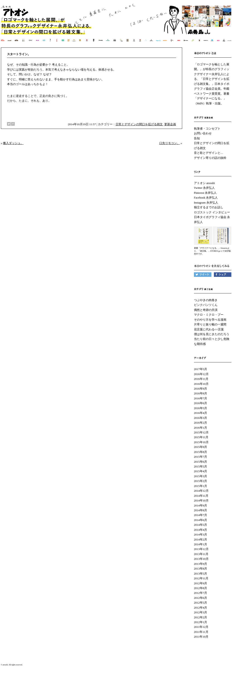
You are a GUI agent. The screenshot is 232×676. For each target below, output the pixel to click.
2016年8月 (200, 393)
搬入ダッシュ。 (13, 143)
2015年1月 (200, 486)
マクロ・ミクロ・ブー (208, 314)
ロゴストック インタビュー (212, 212)
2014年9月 (200, 505)
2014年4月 (200, 529)
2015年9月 (200, 447)
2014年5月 (200, 524)
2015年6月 (200, 461)
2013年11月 (201, 554)
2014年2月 (200, 539)
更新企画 (170, 124)
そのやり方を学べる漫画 (210, 319)
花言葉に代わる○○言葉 (209, 329)
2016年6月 (200, 403)
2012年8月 (200, 588)
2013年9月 (200, 563)
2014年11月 (201, 495)
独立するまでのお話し (208, 207)
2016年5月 (200, 408)
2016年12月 (201, 374)
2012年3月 (200, 612)
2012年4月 (200, 607)
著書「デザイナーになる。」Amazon (210, 248)
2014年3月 (200, 534)
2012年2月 (200, 617)
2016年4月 (200, 413)
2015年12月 (201, 432)
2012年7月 (200, 593)
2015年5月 (200, 466)
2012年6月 (200, 598)
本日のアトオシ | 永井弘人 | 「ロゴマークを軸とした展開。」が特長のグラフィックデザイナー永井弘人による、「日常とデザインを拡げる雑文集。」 (116, 26)
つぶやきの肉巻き (206, 300)
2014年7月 (200, 515)
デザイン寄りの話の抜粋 (210, 158)
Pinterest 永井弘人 (205, 192)
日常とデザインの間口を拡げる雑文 (139, 124)
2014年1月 (200, 544)
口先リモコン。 (169, 143)
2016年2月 (200, 422)
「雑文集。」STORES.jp (209, 251)
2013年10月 (201, 558)
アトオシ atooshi (204, 183)
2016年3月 (200, 418)
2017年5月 (200, 369)
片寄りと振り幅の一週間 (210, 324)
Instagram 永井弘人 (206, 202)
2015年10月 (201, 442)
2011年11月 (201, 632)
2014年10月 (201, 500)
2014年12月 (201, 490)
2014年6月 (200, 520)
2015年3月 (200, 476)
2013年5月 (200, 573)
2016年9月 (200, 388)
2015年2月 (200, 481)
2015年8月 (200, 452)
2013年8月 (200, 568)
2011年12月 (201, 627)
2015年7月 (200, 456)
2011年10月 (201, 636)
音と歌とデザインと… (208, 153)
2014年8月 (200, 510)
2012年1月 (200, 622)
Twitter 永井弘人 (204, 187)
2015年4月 (200, 471)
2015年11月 (201, 437)
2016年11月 (201, 379)
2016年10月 (201, 384)
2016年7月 (200, 398)
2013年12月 (201, 549)
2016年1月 (200, 427)
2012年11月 (201, 578)
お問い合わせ (203, 133)
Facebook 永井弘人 (206, 197)
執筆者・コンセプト (207, 128)
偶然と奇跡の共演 (206, 310)
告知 (197, 138)
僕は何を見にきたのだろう (211, 334)
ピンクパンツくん (206, 305)
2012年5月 (200, 602)
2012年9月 (200, 583)
